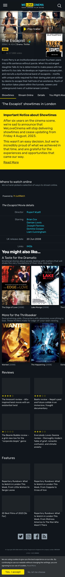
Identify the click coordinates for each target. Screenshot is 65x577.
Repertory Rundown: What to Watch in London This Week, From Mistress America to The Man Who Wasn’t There (47, 519)
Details (41, 95)
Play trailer (31, 29)
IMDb (29, 246)
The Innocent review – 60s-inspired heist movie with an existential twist (15, 402)
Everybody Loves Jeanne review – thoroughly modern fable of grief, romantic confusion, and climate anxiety (48, 441)
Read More (31, 566)
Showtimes (8, 95)
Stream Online (25, 95)
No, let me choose (36, 572)
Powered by (14, 196)
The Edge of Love (10, 307)
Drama (20, 44)
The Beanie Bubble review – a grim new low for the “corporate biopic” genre (15, 438)
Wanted (5, 364)
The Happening (38, 364)
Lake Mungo (37, 307)
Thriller (27, 44)
